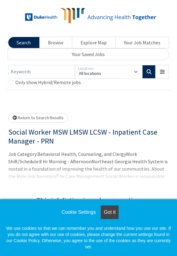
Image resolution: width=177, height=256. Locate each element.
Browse (56, 42)
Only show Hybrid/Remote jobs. (48, 82)
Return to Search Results (38, 117)
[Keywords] (41, 72)
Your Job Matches (142, 42)
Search (24, 42)
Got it (110, 212)
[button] (162, 72)
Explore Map (94, 42)
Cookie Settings (78, 212)
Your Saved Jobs (88, 54)
